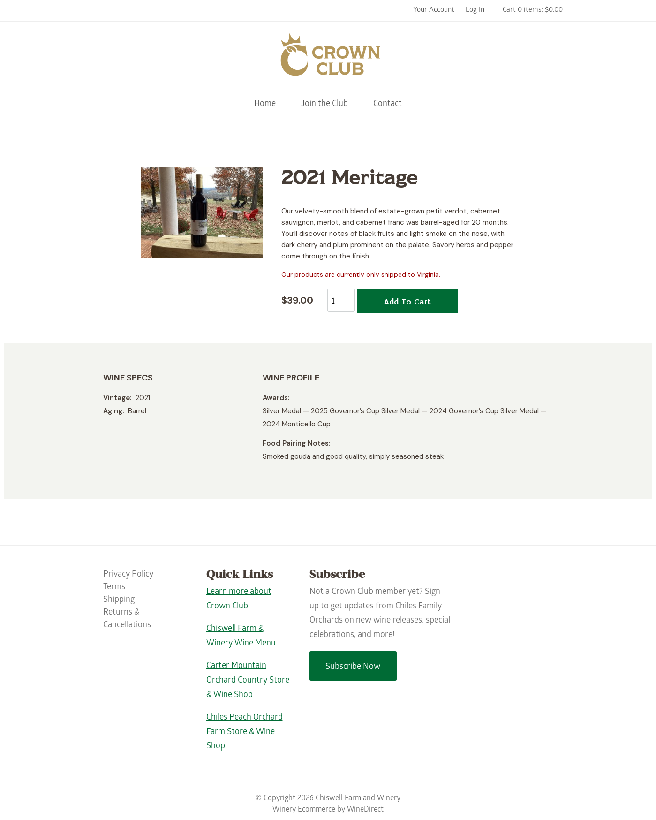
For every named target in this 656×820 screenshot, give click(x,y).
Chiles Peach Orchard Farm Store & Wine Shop (244, 732)
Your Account (433, 10)
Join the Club (324, 104)
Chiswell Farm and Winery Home (328, 58)
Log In (475, 10)
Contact (387, 104)
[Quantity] (341, 300)
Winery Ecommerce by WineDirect (328, 809)
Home (265, 104)
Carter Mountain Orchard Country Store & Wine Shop (247, 680)
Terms (114, 587)
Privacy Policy (128, 575)
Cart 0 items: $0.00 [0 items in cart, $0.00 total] (533, 10)
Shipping (119, 600)
